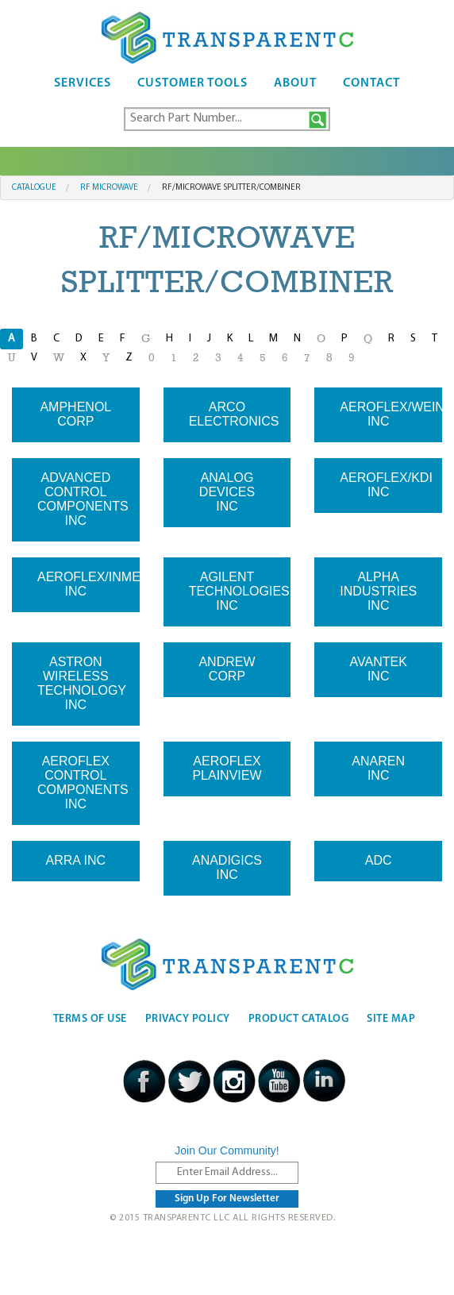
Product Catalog (298, 1019)
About (295, 83)
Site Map (391, 1019)
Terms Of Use (90, 1019)
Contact (371, 83)
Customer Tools (192, 83)
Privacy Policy (187, 1019)
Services (82, 83)
